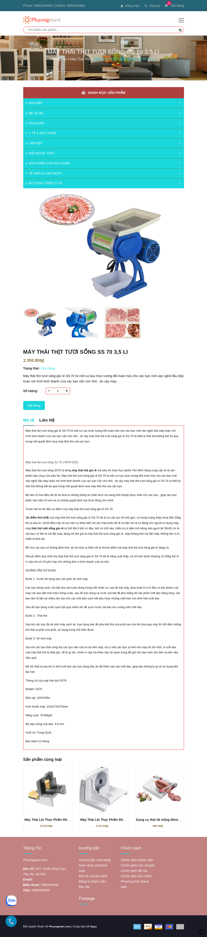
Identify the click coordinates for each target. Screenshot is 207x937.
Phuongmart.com (60, 925)
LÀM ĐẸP (34, 142)
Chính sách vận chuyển (138, 864)
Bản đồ (84, 886)
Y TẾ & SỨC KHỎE (40, 132)
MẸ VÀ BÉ (34, 112)
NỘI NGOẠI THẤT (40, 152)
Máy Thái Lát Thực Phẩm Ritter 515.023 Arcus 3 (60, 819)
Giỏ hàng (174, 5)
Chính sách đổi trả (134, 870)
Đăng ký (151, 5)
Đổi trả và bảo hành (93, 875)
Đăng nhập (127, 5)
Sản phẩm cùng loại (42, 759)
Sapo (95, 925)
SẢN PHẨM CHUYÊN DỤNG (47, 162)
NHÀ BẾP (34, 102)
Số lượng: (30, 390)
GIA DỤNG (34, 122)
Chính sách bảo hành (136, 875)
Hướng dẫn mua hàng (95, 859)
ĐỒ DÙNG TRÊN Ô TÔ (43, 182)
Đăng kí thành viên (92, 881)
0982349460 (43, 5)
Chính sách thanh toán (137, 859)
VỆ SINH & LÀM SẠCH (43, 172)
